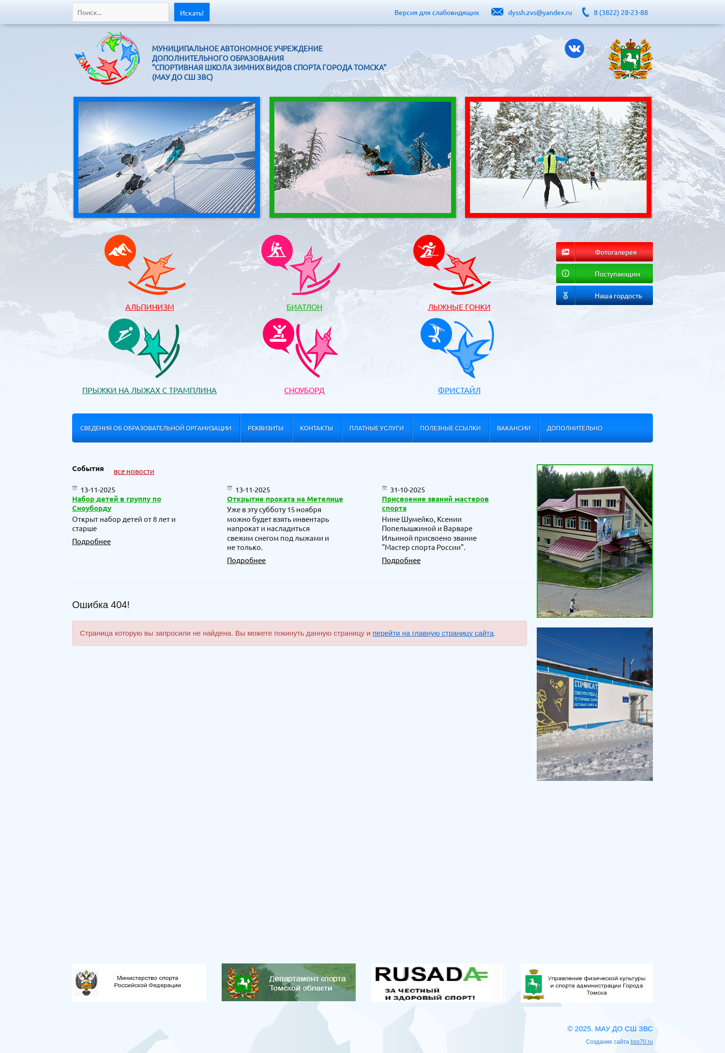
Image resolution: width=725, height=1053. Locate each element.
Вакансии (513, 428)
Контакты (316, 428)
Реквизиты (266, 428)
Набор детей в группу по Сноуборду (116, 503)
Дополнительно (575, 428)
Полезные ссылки (450, 428)
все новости (134, 470)
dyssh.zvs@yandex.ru (540, 12)
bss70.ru (642, 1041)
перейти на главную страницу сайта (433, 633)
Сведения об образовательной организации (155, 428)
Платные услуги (376, 428)
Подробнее (91, 541)
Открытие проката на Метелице (285, 499)
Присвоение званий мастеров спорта (435, 503)
